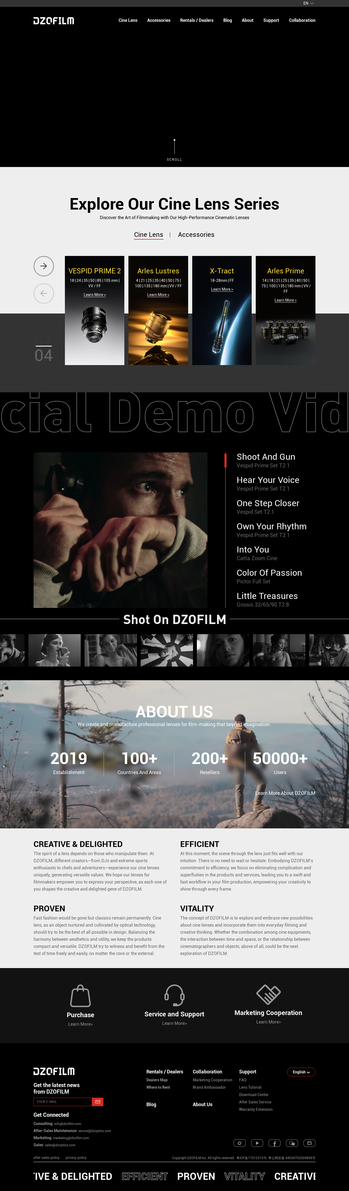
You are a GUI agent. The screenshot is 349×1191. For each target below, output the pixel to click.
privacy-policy (76, 1158)
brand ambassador (209, 1087)
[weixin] (292, 1143)
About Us (202, 1104)
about (248, 20)
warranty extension (256, 1109)
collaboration (302, 20)
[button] (44, 266)
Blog (151, 1104)
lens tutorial (250, 1087)
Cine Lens (128, 20)
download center (254, 1095)
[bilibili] (309, 1143)
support (271, 20)
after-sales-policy (46, 1158)
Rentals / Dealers (196, 20)
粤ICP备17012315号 (251, 1158)
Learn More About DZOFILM (285, 793)
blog (227, 20)
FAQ (242, 1080)
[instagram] (240, 1143)
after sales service (255, 1102)
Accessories (158, 20)
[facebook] (275, 1143)
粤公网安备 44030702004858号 (291, 1158)
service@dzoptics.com (94, 1131)
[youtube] (257, 1143)
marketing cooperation (212, 1080)
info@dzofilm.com (67, 1124)
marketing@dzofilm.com (70, 1138)
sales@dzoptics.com (59, 1145)
